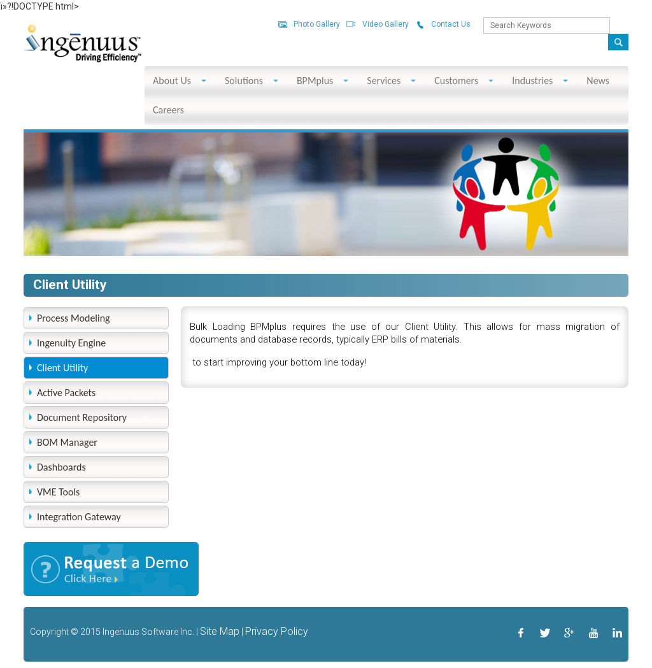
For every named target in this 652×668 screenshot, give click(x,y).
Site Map (219, 631)
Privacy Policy (276, 631)
